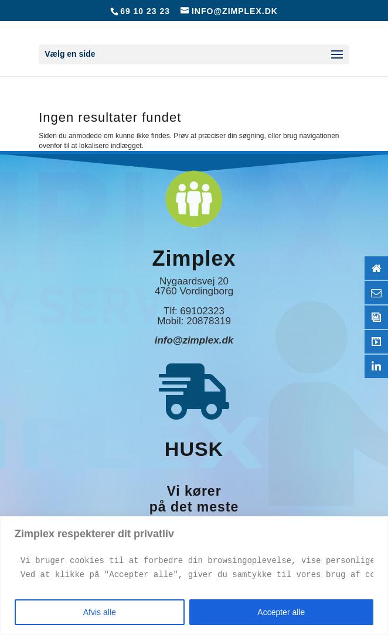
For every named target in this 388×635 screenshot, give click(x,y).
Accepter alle (281, 612)
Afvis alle (99, 612)
